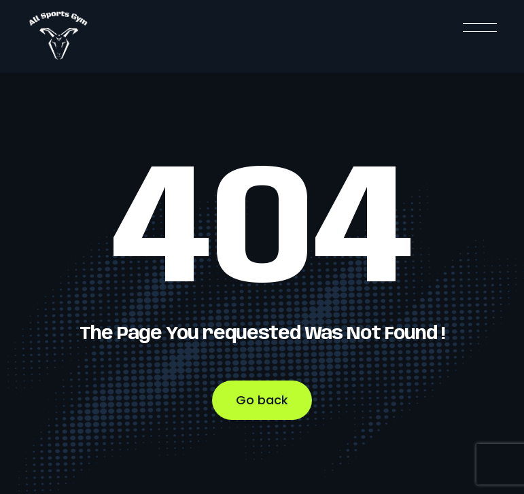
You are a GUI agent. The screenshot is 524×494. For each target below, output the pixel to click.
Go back (262, 399)
